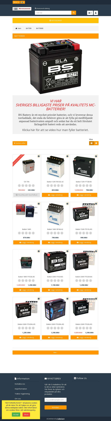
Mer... (55, 352)
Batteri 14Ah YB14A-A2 (55, 229)
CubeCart (61, 419)
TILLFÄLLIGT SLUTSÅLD (26, 195)
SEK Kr (16, 2)
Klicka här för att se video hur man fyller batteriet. (55, 130)
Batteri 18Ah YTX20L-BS (26, 277)
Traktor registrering (22, 394)
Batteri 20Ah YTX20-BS (55, 277)
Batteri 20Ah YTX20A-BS (84, 277)
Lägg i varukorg (55, 195)
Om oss (18, 398)
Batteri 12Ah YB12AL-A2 (55, 182)
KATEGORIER (55, 20)
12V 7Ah (26, 182)
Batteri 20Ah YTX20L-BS (84, 324)
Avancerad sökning (42, 8)
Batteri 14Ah (26, 229)
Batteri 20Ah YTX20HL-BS (26, 324)
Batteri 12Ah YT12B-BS (84, 182)
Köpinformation (21, 389)
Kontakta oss (20, 384)
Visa (91, 139)
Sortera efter (20, 143)
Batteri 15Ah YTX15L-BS (84, 229)
